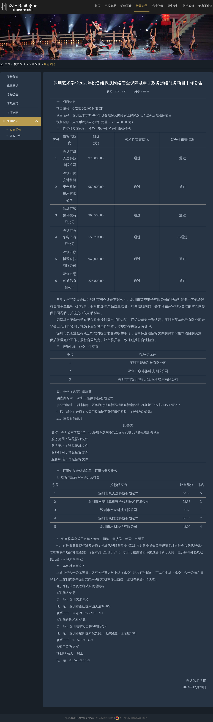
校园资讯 (141, 5)
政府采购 (49, 64)
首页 (97, 5)
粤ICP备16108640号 (105, 718)
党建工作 (126, 5)
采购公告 (15, 135)
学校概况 (110, 5)
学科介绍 (157, 5)
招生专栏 (173, 5)
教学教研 (188, 5)
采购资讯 (34, 64)
